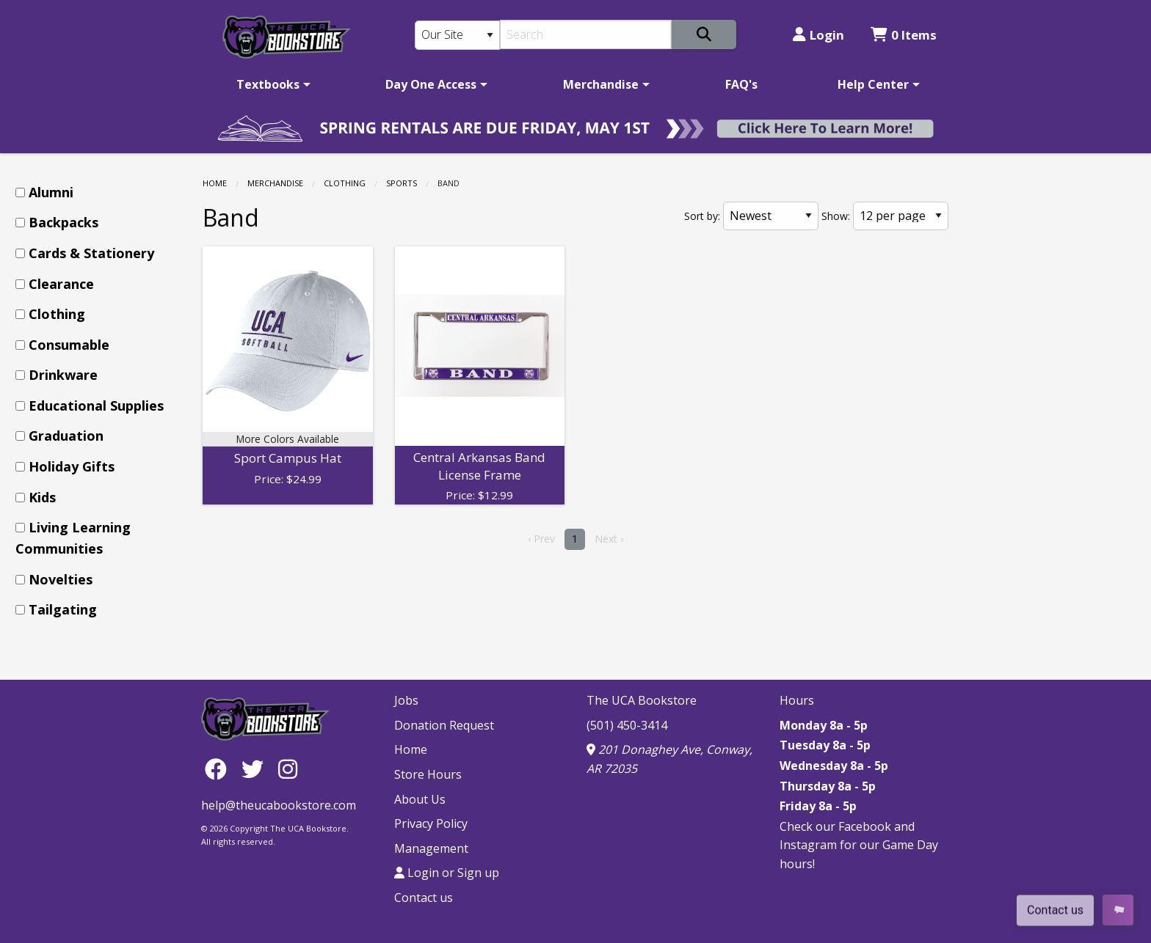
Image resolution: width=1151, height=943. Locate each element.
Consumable (69, 344)
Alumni (51, 192)
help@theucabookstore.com (278, 805)
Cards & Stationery (91, 253)
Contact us (423, 897)
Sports (401, 182)
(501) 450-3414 (627, 725)
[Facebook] (219, 768)
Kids (42, 497)
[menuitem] (271, 84)
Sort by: (702, 216)
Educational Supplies (96, 405)
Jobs (406, 700)
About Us (420, 799)
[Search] (586, 34)
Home (215, 182)
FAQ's (741, 84)
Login (818, 34)
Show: (835, 216)
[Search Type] (457, 35)
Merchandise (601, 84)
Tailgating (63, 609)
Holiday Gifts (72, 466)
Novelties (60, 579)
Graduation (66, 435)
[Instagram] (287, 768)
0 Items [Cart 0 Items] (904, 34)
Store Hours (428, 774)
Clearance (61, 284)
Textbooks (267, 84)
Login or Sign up (446, 873)
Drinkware (63, 375)
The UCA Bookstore (642, 700)
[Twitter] (256, 768)
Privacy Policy (431, 823)
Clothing (345, 182)
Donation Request (444, 725)
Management (431, 848)
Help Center (873, 84)
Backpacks (63, 222)
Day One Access (430, 84)
